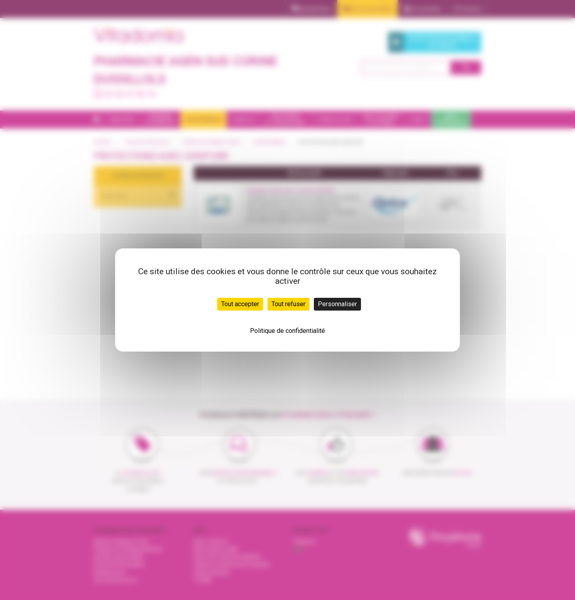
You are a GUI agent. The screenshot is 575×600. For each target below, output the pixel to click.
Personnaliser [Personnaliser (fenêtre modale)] (337, 304)
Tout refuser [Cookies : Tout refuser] (288, 304)
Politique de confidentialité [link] (287, 331)
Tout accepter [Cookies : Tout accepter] (240, 304)
